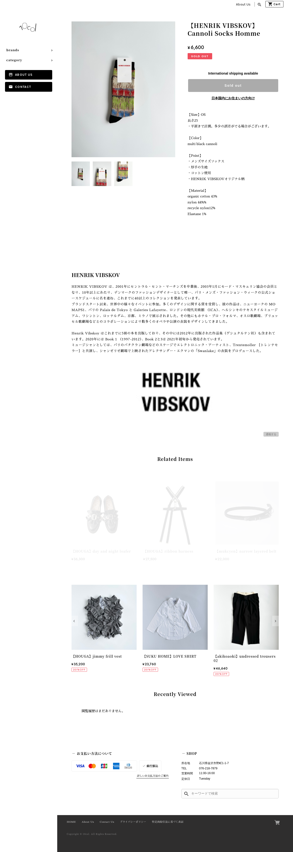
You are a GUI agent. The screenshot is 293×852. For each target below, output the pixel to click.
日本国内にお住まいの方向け (233, 98)
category (14, 60)
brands (12, 50)
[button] (75, 621)
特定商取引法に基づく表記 (168, 822)
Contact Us (107, 822)
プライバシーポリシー (133, 822)
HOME (71, 822)
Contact (23, 87)
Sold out (233, 85)
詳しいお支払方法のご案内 (152, 776)
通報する (271, 434)
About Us (243, 4)
